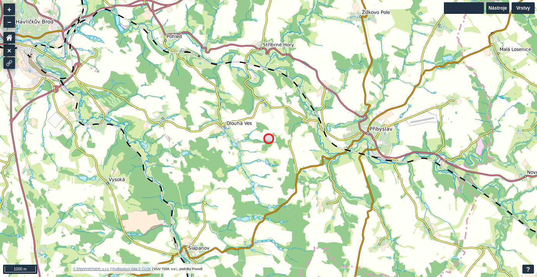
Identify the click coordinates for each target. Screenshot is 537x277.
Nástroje (498, 8)
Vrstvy (523, 8)
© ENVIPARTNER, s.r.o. (91, 269)
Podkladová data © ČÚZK (131, 269)
